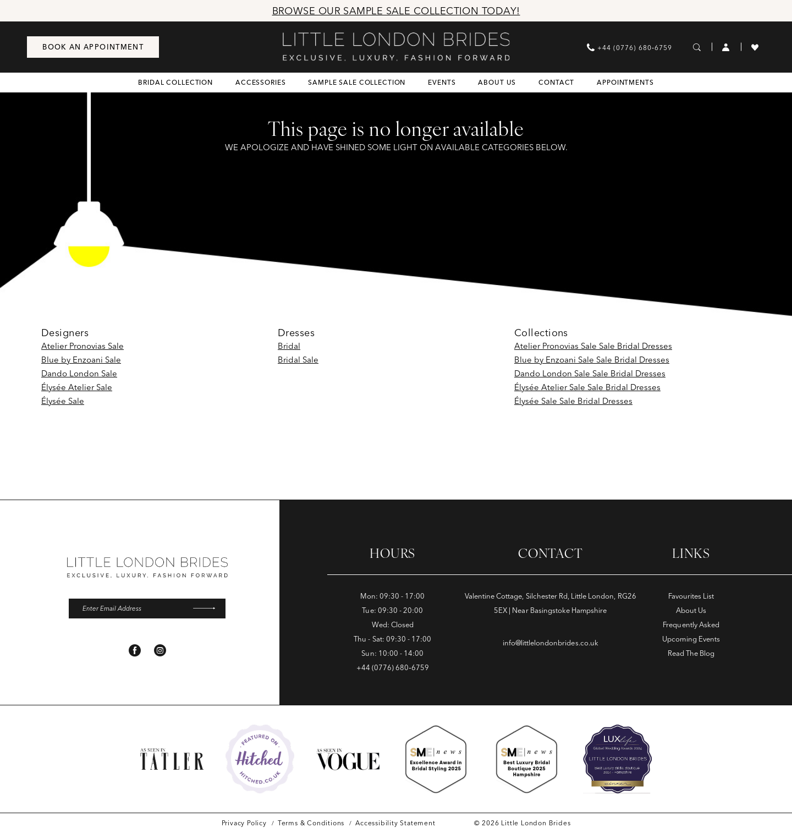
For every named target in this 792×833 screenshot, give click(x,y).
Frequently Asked (691, 624)
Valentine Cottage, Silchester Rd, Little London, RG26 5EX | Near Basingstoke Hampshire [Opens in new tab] (550, 603)
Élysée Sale (62, 401)
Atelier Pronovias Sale (82, 346)
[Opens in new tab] (260, 759)
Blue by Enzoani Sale (81, 359)
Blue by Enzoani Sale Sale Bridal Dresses (591, 359)
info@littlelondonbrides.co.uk (550, 642)
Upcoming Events (691, 638)
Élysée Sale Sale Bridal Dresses (573, 401)
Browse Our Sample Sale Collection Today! (396, 10)
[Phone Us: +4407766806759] (629, 47)
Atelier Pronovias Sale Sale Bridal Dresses (593, 346)
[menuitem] (93, 47)
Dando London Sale (79, 373)
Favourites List (691, 595)
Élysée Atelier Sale (76, 387)
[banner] (396, 46)
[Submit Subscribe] (208, 609)
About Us (691, 610)
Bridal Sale (298, 359)
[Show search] (697, 47)
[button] (726, 47)
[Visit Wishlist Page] (755, 47)
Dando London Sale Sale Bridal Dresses (590, 373)
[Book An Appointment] (93, 47)
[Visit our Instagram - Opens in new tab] (160, 651)
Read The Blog (691, 653)
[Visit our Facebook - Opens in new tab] (135, 651)
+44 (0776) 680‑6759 (392, 667)
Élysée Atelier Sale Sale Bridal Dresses (587, 387)
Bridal (289, 346)
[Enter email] (147, 609)
